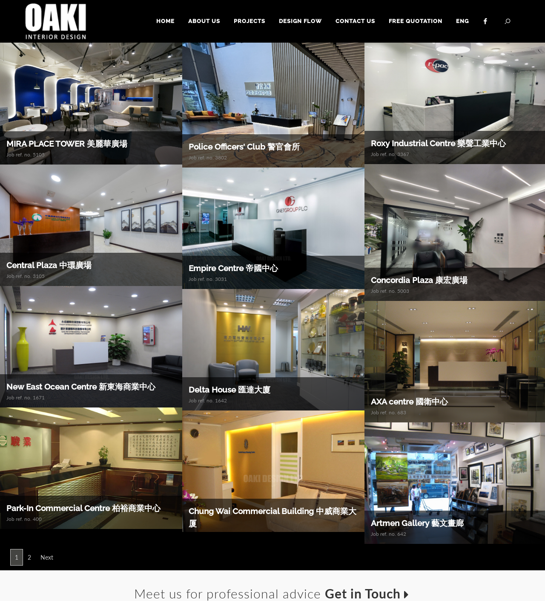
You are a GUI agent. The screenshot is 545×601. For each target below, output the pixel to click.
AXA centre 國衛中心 (409, 402)
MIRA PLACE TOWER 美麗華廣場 (66, 143)
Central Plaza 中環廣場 (49, 265)
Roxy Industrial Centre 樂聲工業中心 (438, 143)
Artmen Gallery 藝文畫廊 (417, 523)
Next (46, 557)
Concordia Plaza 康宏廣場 (419, 280)
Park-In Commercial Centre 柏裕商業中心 (83, 508)
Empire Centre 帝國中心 (233, 268)
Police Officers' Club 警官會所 (244, 146)
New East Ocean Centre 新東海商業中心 (80, 387)
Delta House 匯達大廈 (229, 390)
